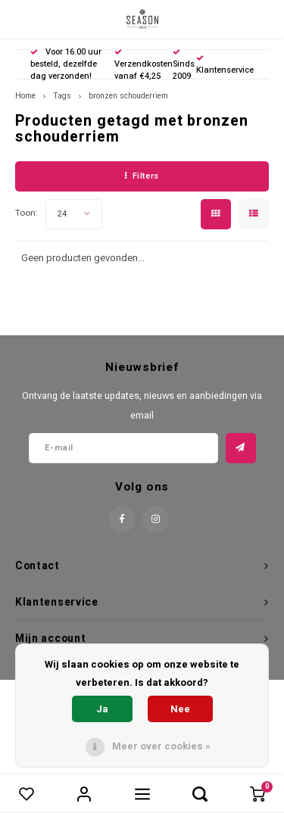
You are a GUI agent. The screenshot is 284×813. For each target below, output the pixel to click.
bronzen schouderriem (128, 95)
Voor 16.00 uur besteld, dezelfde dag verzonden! (65, 64)
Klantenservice (225, 65)
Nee (180, 709)
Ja (102, 709)
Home (25, 95)
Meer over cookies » (161, 746)
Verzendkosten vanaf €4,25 (143, 65)
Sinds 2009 (184, 65)
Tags (62, 95)
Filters (141, 176)
